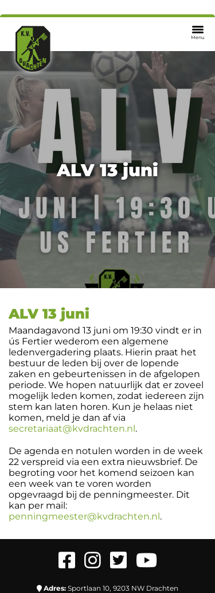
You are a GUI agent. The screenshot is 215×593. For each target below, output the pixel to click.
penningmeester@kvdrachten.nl (84, 516)
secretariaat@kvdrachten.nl (72, 428)
